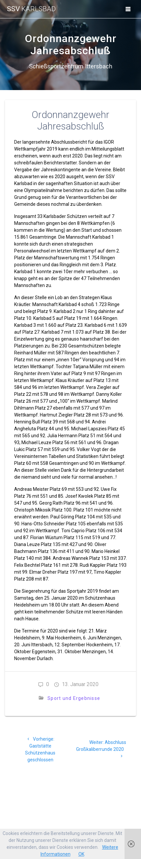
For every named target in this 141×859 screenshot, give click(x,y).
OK (81, 854)
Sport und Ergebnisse (73, 698)
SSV (31, 9)
